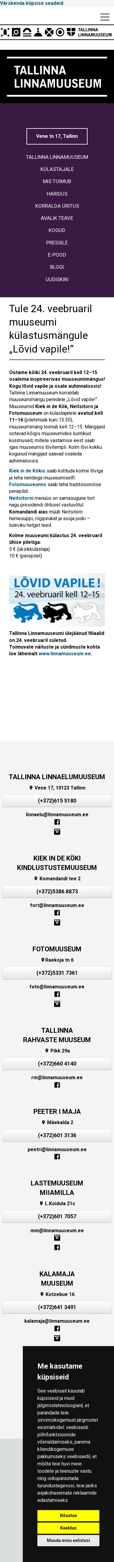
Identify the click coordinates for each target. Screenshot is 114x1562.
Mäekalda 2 (57, 1122)
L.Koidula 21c (57, 1203)
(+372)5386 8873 (57, 891)
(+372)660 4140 (57, 1064)
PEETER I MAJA (57, 1111)
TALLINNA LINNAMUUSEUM (57, 157)
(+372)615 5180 (57, 801)
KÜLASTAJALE (57, 169)
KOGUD (57, 230)
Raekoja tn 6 (57, 960)
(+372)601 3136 (57, 1135)
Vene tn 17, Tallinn (57, 136)
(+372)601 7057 (57, 1216)
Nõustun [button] (68, 1515)
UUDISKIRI (57, 279)
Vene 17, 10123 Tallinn (57, 788)
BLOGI (57, 267)
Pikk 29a (57, 1051)
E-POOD (57, 255)
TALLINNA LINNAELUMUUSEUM (57, 777)
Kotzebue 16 (57, 1294)
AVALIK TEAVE (57, 218)
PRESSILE (57, 243)
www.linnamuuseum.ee (65, 654)
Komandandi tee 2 (57, 879)
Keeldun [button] (68, 1528)
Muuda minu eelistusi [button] (68, 1540)
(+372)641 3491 (57, 1307)
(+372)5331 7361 (57, 973)
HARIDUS (57, 194)
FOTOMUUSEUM (57, 949)
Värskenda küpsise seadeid (31, 3)
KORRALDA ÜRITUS (57, 206)
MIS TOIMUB (57, 181)
